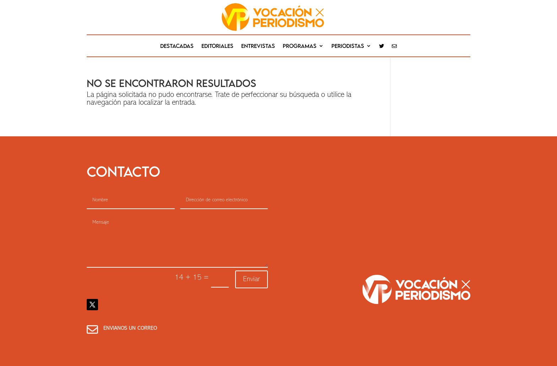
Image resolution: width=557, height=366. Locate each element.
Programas (300, 46)
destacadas (177, 46)
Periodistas (347, 46)
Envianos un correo (130, 328)
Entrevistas (258, 46)
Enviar (251, 279)
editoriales (217, 46)
